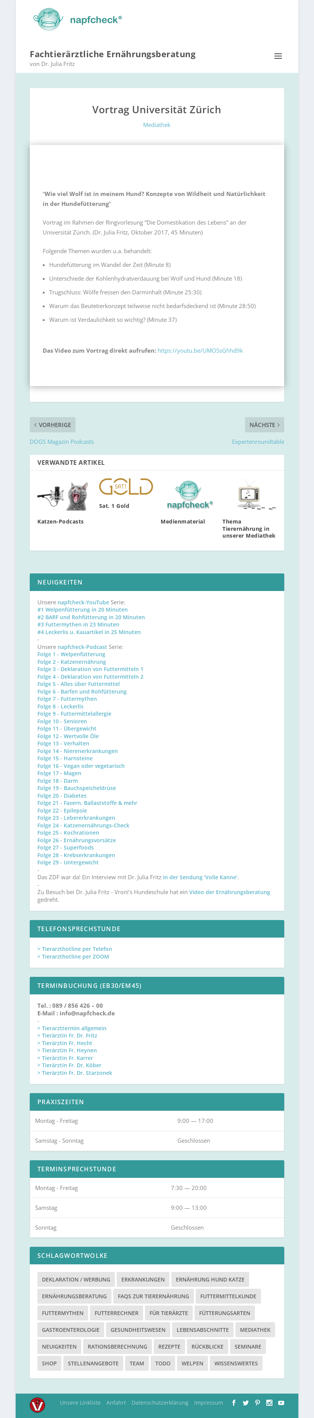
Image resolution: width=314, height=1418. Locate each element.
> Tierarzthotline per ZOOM (73, 955)
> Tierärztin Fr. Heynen (67, 1049)
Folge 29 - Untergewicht (68, 861)
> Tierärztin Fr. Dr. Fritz (67, 1034)
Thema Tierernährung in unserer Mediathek (249, 527)
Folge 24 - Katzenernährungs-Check (83, 823)
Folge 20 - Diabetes (62, 794)
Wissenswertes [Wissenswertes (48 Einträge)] (236, 1362)
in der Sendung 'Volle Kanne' (200, 876)
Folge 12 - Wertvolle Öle (68, 734)
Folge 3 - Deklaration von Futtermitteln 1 (90, 667)
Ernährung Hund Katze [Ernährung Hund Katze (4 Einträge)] (210, 1278)
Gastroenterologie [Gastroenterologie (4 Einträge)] (71, 1328)
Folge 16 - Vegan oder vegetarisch (81, 764)
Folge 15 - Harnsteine (65, 757)
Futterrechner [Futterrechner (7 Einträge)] (116, 1311)
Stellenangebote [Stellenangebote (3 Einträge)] (93, 1362)
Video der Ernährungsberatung (229, 890)
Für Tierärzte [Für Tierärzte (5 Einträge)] (169, 1311)
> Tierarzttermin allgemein (71, 1026)
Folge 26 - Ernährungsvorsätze (76, 838)
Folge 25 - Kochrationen (68, 831)
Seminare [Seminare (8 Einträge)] (248, 1345)
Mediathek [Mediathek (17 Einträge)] (255, 1328)
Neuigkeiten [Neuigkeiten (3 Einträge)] (59, 1345)
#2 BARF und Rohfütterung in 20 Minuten (91, 615)
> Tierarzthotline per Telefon (74, 947)
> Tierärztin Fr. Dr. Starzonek (74, 1071)
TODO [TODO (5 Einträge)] (163, 1362)
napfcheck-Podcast (82, 645)
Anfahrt (116, 1401)
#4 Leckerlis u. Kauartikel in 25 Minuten (89, 630)
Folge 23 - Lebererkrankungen (76, 816)
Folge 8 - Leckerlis (60, 704)
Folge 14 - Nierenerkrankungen (77, 749)
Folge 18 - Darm (57, 779)
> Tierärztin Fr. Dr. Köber (69, 1064)
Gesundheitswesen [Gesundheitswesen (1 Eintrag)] (138, 1328)
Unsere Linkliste (80, 1401)
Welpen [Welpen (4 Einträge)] (192, 1362)
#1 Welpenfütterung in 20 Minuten (82, 608)
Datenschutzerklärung (160, 1401)
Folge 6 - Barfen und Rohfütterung (82, 690)
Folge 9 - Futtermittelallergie (74, 712)
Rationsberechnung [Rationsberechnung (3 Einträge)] (117, 1345)
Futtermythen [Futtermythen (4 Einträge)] (63, 1311)
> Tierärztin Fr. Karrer (65, 1056)
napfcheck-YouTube (83, 600)
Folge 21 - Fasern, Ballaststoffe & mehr (87, 801)
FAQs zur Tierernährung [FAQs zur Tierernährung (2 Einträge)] (153, 1295)
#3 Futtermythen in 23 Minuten (78, 623)
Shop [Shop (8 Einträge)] (49, 1362)
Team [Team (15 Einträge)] (137, 1362)
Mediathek (157, 123)
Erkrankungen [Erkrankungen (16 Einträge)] (143, 1278)
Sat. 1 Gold (114, 504)
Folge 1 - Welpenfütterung (71, 653)
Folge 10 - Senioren (62, 719)
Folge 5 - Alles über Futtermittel (78, 682)
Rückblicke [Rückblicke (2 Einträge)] (208, 1345)
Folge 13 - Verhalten (63, 742)
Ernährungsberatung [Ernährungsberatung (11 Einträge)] (74, 1295)
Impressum (208, 1401)
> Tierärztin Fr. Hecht (64, 1041)
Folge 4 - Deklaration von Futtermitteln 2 (90, 675)
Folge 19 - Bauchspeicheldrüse (76, 786)
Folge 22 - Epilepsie (62, 809)
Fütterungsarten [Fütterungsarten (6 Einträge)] (224, 1311)
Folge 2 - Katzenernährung (71, 660)
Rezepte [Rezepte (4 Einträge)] (169, 1345)
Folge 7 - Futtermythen (67, 697)
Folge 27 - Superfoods (65, 846)
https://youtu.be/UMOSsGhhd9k (200, 349)
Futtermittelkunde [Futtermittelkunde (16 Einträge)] (228, 1295)
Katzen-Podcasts (60, 520)
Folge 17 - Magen (59, 772)
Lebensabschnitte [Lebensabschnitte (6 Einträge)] (203, 1328)
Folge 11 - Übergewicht (67, 727)
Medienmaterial (183, 520)
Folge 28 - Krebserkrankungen (76, 853)
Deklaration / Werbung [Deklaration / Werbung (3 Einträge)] (76, 1278)
